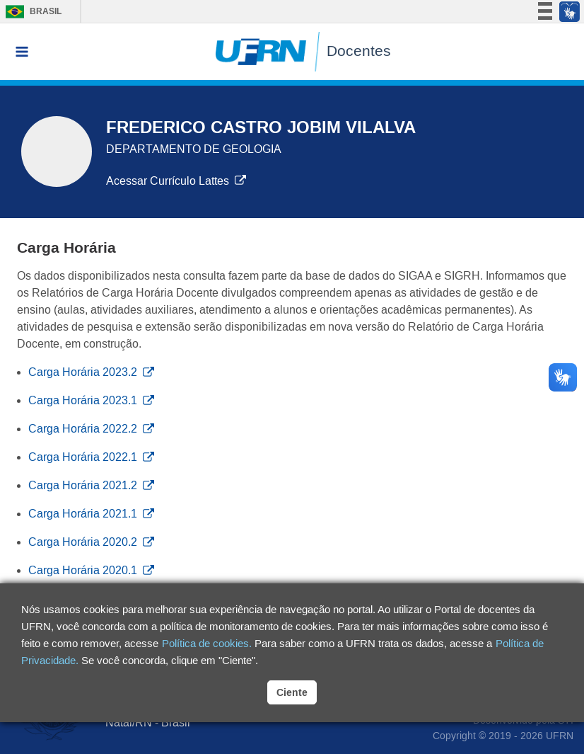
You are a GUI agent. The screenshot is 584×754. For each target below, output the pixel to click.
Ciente (292, 692)
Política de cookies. (207, 643)
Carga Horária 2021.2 (91, 485)
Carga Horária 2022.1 (91, 457)
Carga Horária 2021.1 (91, 514)
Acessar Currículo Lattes (176, 181)
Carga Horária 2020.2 (91, 542)
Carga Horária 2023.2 (91, 372)
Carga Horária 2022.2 (91, 429)
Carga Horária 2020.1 (91, 570)
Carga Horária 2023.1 (91, 400)
